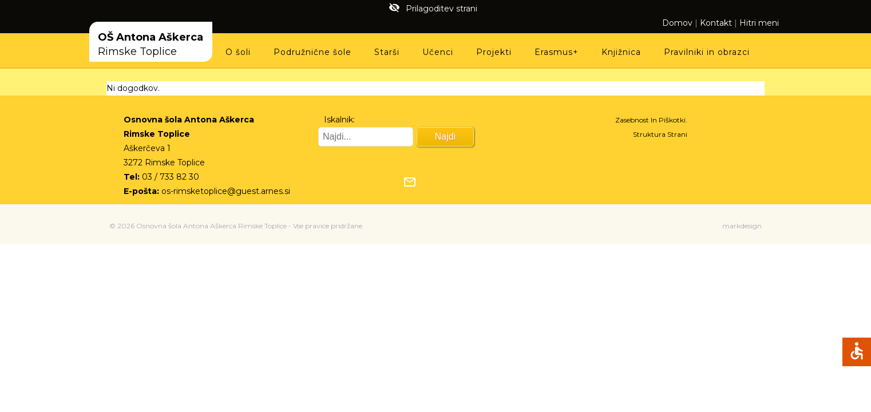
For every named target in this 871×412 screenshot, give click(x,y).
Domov (677, 23)
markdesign (742, 225)
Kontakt (716, 23)
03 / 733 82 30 (170, 177)
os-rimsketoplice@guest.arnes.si (225, 191)
